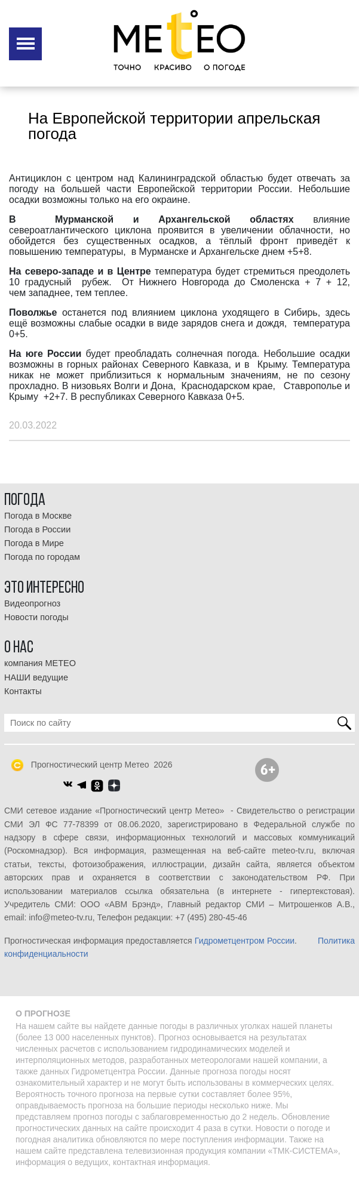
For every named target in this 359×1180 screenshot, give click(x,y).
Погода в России (37, 529)
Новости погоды (36, 617)
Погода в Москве (38, 515)
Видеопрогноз (32, 603)
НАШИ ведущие (36, 677)
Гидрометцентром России (244, 940)
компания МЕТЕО (40, 663)
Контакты (23, 691)
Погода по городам (42, 557)
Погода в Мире (34, 543)
